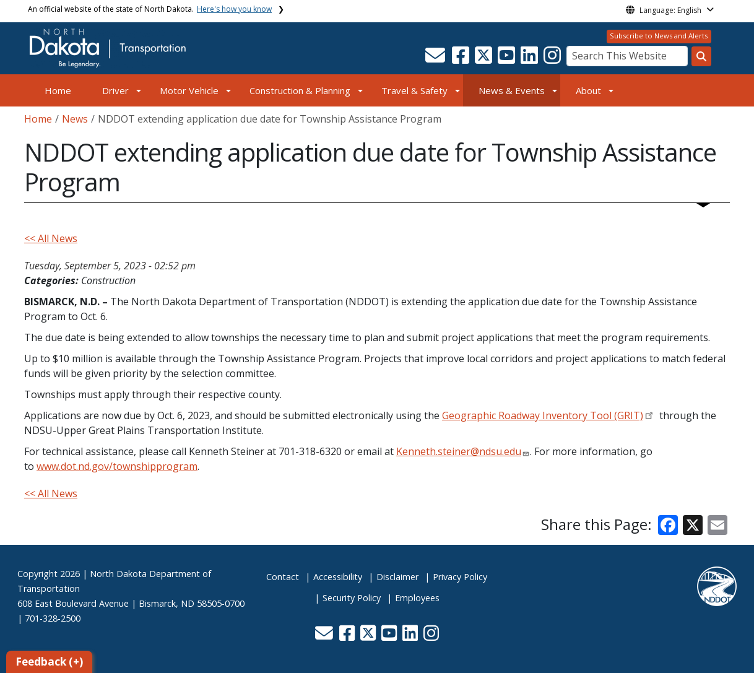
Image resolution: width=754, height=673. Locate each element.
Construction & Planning (299, 90)
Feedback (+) (49, 661)
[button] (436, 59)
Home (58, 90)
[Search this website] (701, 56)
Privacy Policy (460, 577)
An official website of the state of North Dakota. (150, 9)
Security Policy (352, 598)
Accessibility (337, 577)
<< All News (50, 238)
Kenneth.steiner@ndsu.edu (458, 451)
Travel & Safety (414, 90)
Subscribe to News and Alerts (659, 35)
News (75, 119)
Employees (417, 598)
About (588, 90)
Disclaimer (397, 577)
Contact (282, 577)
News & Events (512, 90)
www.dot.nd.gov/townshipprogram (117, 466)
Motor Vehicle (189, 90)
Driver (115, 90)
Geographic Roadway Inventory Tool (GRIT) (542, 415)
